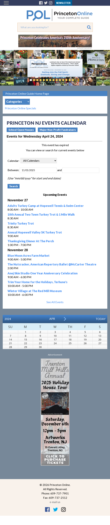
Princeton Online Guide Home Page (27, 93)
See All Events (55, 302)
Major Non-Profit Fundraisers (58, 129)
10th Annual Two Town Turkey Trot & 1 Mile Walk (41, 214)
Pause (78, 80)
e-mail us (55, 502)
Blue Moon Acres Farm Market (29, 255)
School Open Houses (21, 129)
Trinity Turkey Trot (21, 223)
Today (101, 318)
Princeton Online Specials (20, 108)
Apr (52, 318)
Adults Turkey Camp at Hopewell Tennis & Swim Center (46, 205)
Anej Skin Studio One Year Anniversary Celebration (43, 273)
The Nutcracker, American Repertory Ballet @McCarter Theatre (52, 264)
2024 (7, 318)
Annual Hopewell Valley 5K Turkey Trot (35, 232)
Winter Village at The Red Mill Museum (35, 291)
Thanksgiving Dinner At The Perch (31, 241)
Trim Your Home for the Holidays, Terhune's (37, 282)
